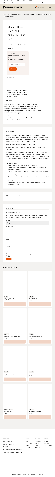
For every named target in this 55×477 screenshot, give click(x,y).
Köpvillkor (36, 430)
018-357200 (13, 424)
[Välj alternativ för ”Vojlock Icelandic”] (15, 399)
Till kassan (28, 430)
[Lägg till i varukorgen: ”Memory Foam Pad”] (40, 362)
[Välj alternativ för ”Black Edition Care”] (40, 286)
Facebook (46, 424)
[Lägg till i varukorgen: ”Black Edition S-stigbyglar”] (40, 324)
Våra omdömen (48, 428)
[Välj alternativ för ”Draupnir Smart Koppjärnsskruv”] (15, 362)
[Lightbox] (25, 24)
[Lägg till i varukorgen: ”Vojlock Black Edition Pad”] (40, 399)
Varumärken (28, 426)
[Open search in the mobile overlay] (32, 7)
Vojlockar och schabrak (29, 14)
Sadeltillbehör (18, 14)
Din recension (10, 209)
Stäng (22, 450)
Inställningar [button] (38, 473)
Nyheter (27, 424)
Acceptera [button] (46, 473)
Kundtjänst (34, 457)
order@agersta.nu (17, 432)
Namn (7, 222)
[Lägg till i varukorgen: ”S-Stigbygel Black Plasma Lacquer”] (15, 286)
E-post (8, 229)
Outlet (27, 428)
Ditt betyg (9, 202)
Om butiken (37, 424)
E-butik (5, 14)
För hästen (10, 14)
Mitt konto (37, 428)
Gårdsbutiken (26, 457)
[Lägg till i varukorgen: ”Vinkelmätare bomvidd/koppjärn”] (15, 324)
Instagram (46, 426)
